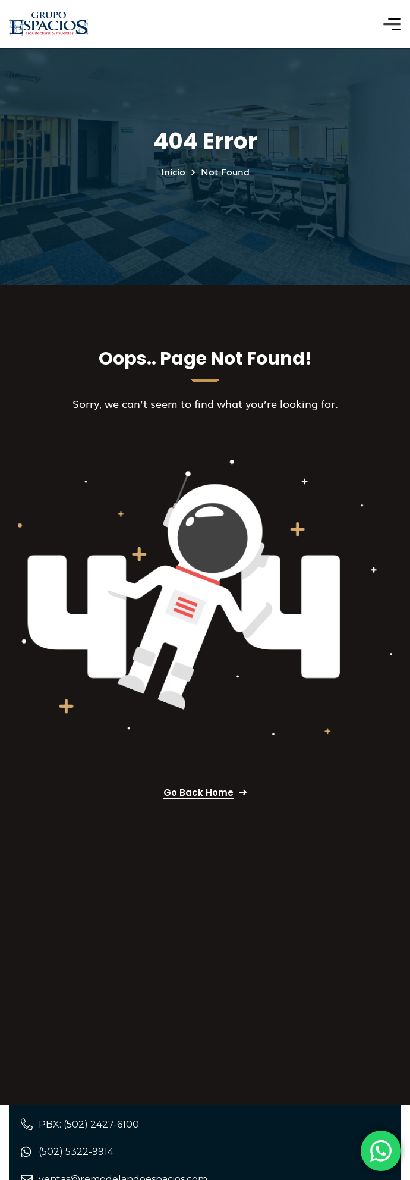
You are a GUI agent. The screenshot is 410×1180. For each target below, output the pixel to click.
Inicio (173, 171)
